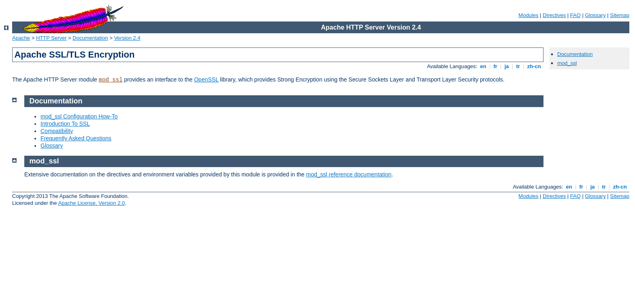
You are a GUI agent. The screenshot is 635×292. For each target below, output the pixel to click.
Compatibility (56, 131)
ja (506, 66)
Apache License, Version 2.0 (91, 203)
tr (518, 66)
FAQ (575, 15)
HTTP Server (51, 38)
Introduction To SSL (65, 123)
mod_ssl (111, 80)
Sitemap (619, 15)
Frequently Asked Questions (75, 138)
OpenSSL (206, 79)
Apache (21, 38)
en (483, 66)
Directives (554, 15)
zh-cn (534, 66)
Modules (528, 15)
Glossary (595, 15)
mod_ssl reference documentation (349, 174)
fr (495, 66)
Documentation (90, 38)
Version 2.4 (127, 38)
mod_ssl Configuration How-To (79, 116)
